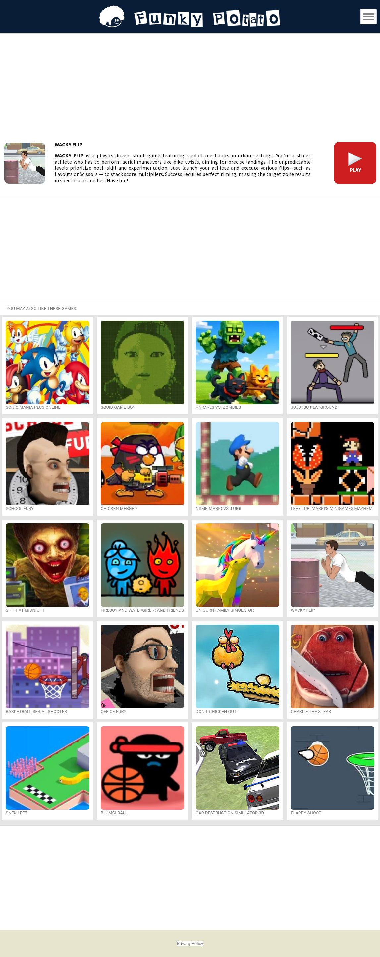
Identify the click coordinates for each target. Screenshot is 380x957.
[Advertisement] (190, 86)
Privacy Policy (190, 943)
